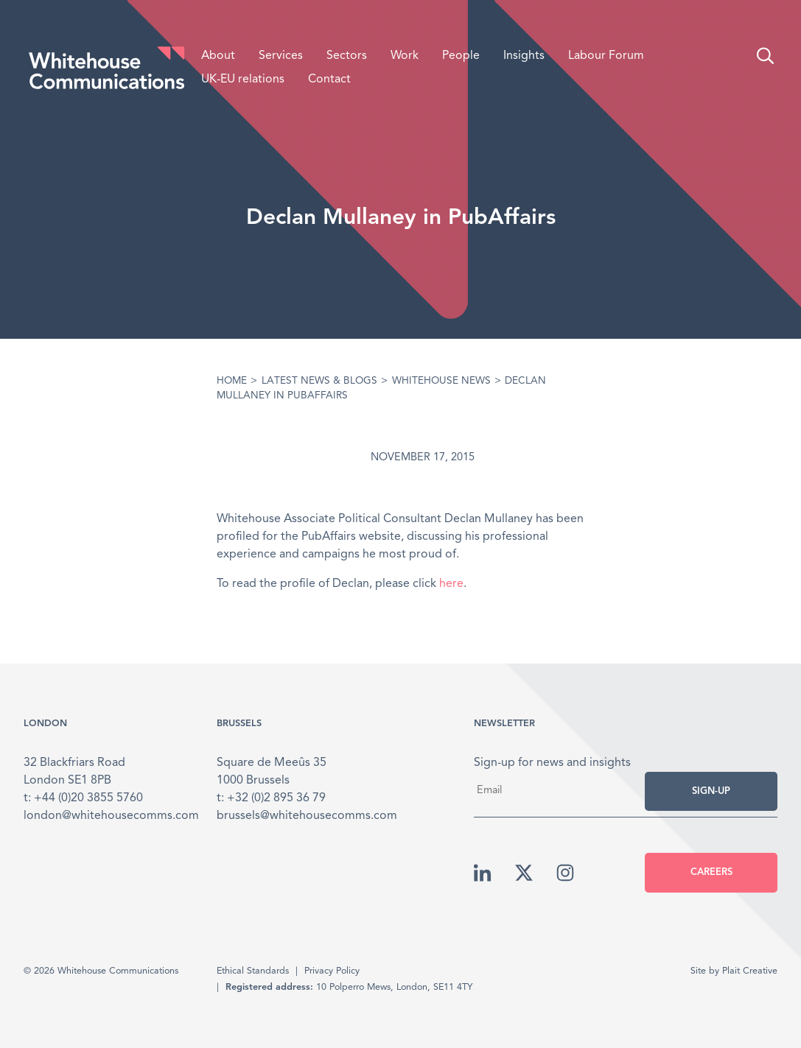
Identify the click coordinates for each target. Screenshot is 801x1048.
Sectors (346, 56)
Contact (329, 79)
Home (232, 381)
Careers (711, 872)
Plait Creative (749, 971)
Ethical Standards (253, 971)
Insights (524, 56)
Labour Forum (606, 56)
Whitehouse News (441, 381)
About (218, 56)
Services (281, 56)
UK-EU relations (242, 79)
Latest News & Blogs (319, 381)
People (461, 56)
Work (405, 56)
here (451, 584)
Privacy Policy (332, 971)
